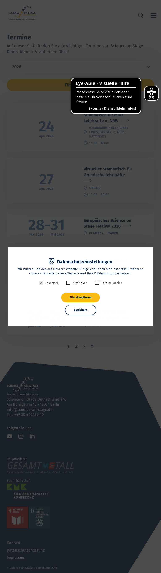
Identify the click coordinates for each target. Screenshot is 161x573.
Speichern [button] (80, 310)
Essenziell (52, 283)
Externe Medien (112, 283)
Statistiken (80, 283)
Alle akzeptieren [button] (80, 297)
